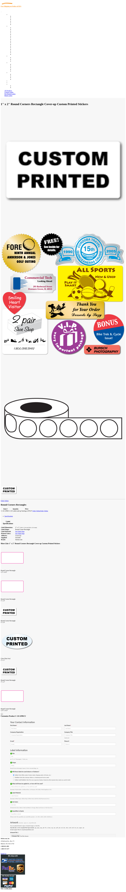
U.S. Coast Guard (17, 49)
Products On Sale (17, 19)
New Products (16, 21)
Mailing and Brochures (19, 44)
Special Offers (16, 24)
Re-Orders (11, 81)
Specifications (8, 516)
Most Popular (16, 23)
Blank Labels (8, 95)
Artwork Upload (17, 61)
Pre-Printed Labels (10, 94)
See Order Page (20, 531)
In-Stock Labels (16, 16)
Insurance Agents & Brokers (20, 31)
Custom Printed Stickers (19, 41)
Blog (13, 66)
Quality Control (16, 29)
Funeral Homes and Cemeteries (21, 52)
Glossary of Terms (17, 69)
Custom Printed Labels (18, 18)
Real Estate (15, 47)
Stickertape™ (16, 46)
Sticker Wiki (15, 67)
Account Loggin (16, 86)
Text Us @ (7, 851)
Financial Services (17, 43)
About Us (11, 62)
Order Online (5, 501)
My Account (12, 82)
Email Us (3, 853)
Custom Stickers (13, 56)
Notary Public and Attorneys (20, 36)
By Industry (11, 26)
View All (14, 28)
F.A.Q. (14, 71)
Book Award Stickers (18, 54)
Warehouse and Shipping (19, 39)
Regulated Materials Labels (20, 51)
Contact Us (11, 72)
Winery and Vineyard (18, 33)
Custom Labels (8, 92)
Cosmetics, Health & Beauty (20, 38)
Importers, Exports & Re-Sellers (21, 34)
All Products (8, 90)
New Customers (16, 87)
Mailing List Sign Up (18, 77)
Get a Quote (15, 59)
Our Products (12, 14)
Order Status (15, 76)
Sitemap (14, 79)
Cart (9, 84)
